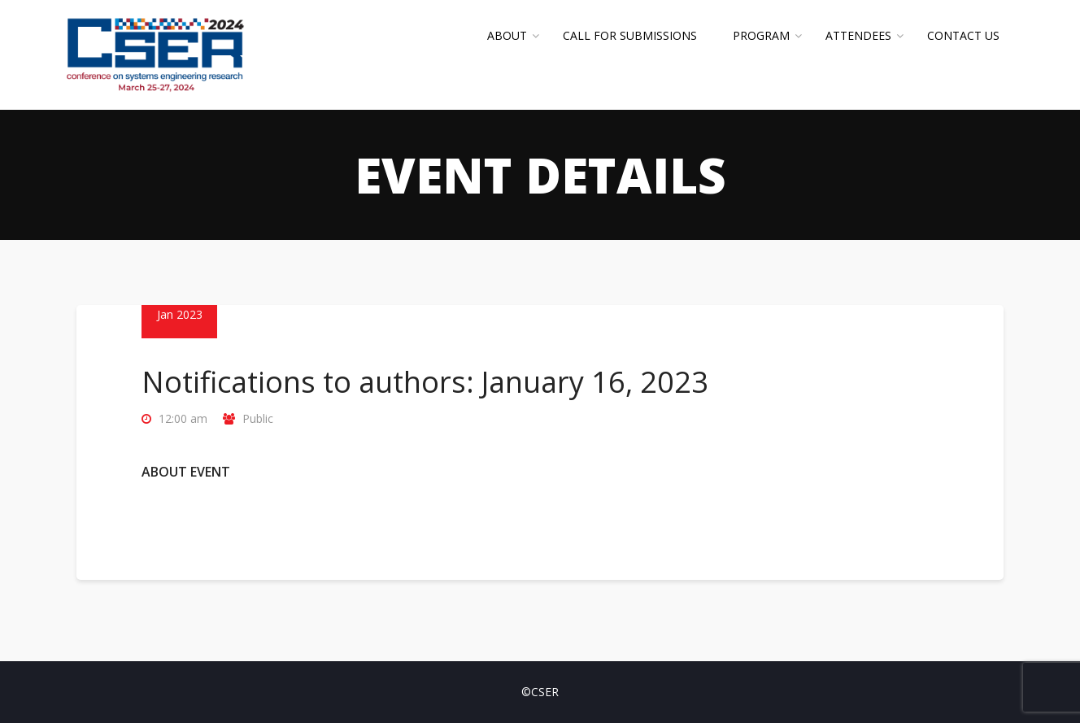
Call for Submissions (630, 35)
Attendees (858, 35)
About (507, 35)
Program (761, 35)
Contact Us (963, 35)
